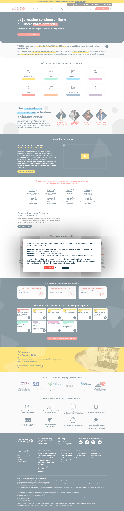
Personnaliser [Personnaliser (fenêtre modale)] (66, 267)
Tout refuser (58, 268)
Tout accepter (49, 268)
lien (74, 263)
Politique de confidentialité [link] (75, 267)
